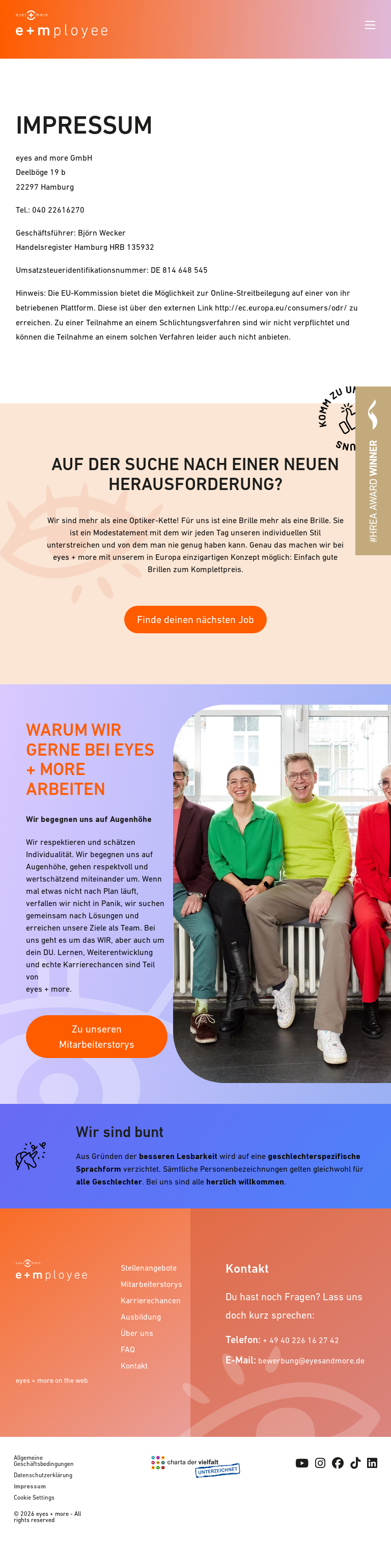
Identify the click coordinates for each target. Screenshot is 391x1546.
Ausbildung (141, 1316)
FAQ (128, 1349)
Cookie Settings (34, 1498)
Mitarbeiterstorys (151, 1284)
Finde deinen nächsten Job (195, 619)
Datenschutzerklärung (43, 1475)
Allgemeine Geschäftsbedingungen (44, 1461)
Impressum (30, 1486)
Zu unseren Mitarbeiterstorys (96, 1036)
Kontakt (134, 1365)
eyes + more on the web (52, 1380)
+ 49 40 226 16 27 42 (301, 1340)
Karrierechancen (151, 1300)
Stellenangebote (149, 1267)
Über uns (137, 1332)
